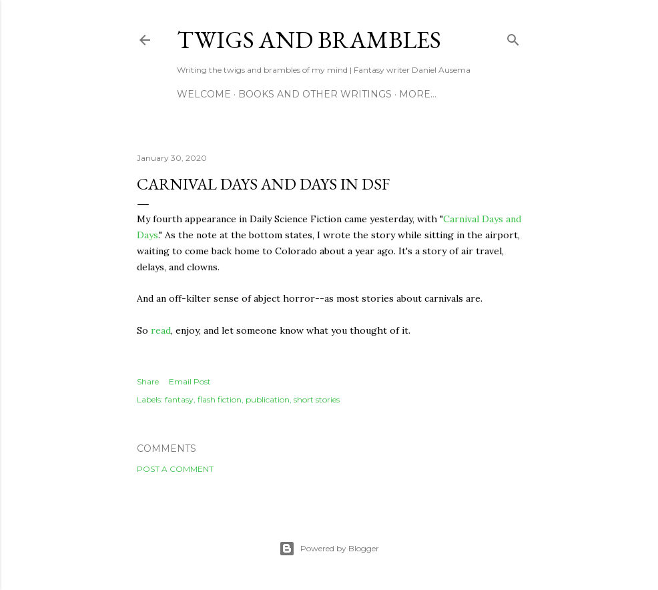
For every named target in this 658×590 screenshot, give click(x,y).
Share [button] (148, 381)
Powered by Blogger (329, 549)
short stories (317, 399)
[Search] (513, 37)
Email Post (190, 381)
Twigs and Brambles (309, 39)
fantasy (179, 399)
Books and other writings (315, 94)
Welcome (204, 94)
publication (268, 399)
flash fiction (220, 399)
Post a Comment (175, 469)
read (161, 330)
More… (417, 94)
